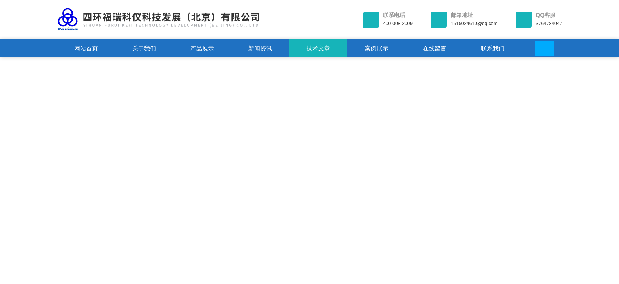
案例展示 (376, 48)
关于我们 (144, 48)
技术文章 (318, 48)
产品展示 (202, 48)
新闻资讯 (260, 48)
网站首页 (86, 48)
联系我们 (493, 48)
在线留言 (434, 48)
